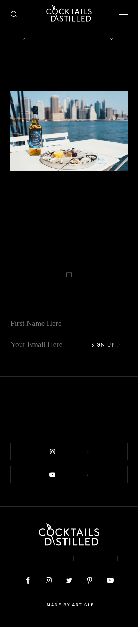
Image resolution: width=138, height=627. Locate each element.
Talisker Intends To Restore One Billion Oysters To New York (67, 201)
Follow (69, 452)
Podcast (69, 564)
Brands (89, 63)
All (15, 63)
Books (60, 63)
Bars (35, 63)
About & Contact (36, 558)
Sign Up (105, 345)
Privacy (95, 558)
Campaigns (21, 180)
